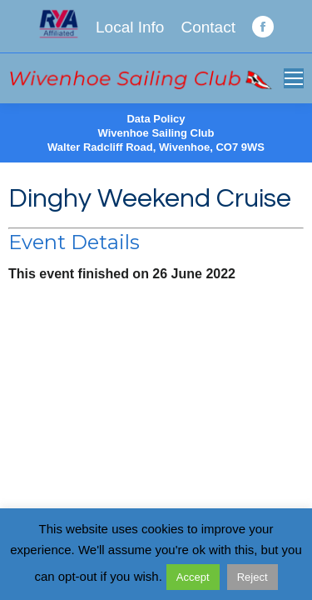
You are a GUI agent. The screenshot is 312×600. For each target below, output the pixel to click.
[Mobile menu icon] (294, 78)
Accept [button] (193, 577)
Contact (208, 27)
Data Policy (155, 118)
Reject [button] (252, 577)
